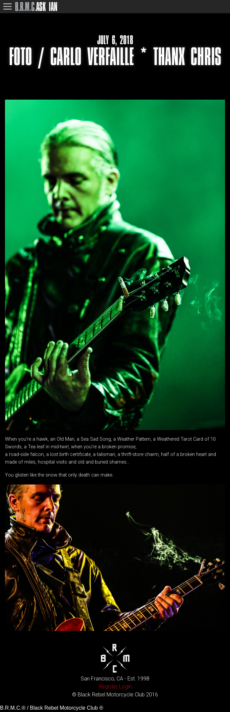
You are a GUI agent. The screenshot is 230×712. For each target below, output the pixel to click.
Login (125, 686)
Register (108, 686)
